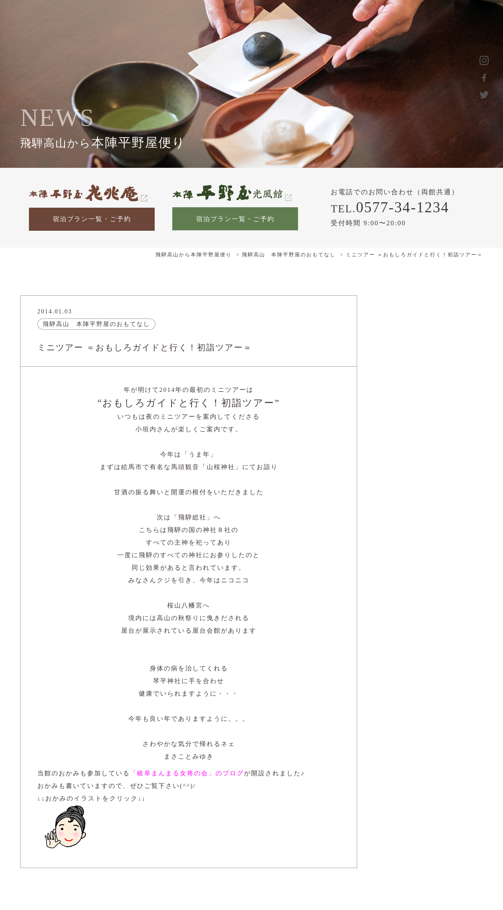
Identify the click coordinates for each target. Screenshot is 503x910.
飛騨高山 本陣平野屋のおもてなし (96, 324)
